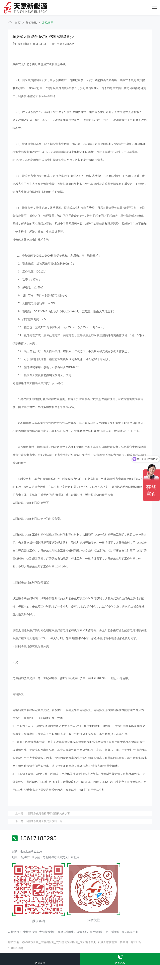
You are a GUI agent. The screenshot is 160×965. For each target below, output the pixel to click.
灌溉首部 (82, 932)
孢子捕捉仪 (113, 932)
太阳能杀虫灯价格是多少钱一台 (44, 821)
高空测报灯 (97, 932)
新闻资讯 (31, 22)
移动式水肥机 (66, 932)
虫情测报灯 (30, 932)
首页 (18, 22)
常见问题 (47, 22)
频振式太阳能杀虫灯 (25, 64)
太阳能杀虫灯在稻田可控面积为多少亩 (48, 813)
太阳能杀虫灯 (47, 932)
